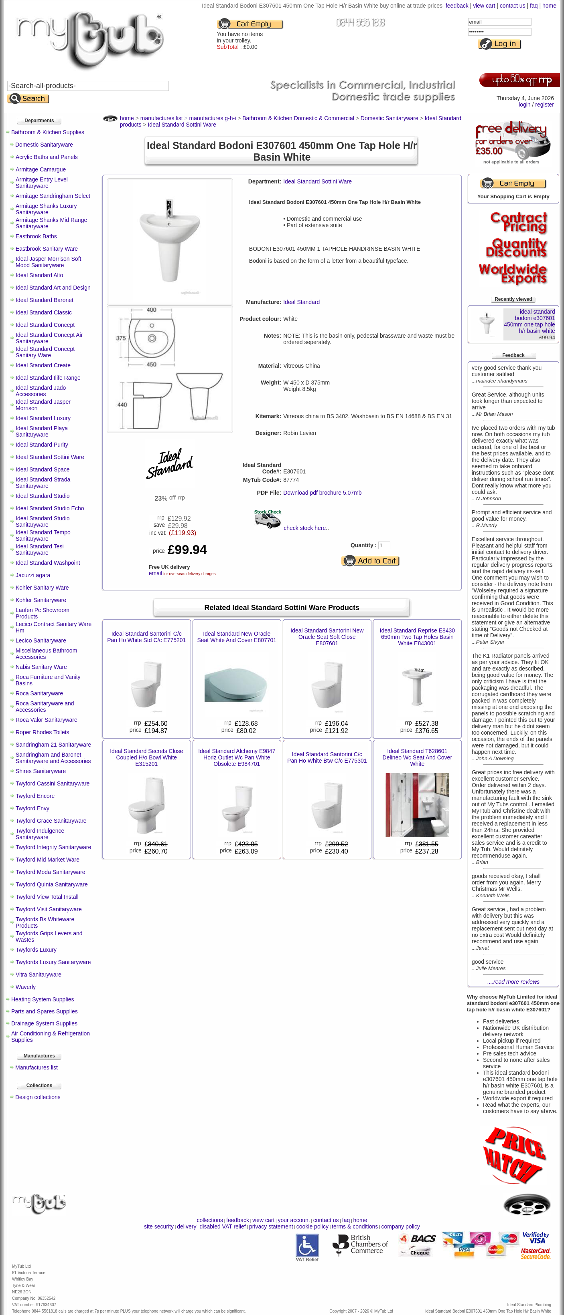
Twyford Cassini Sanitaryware (52, 783)
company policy (400, 1226)
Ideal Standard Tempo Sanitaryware (43, 535)
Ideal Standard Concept (45, 325)
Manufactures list (36, 1067)
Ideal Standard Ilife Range (48, 378)
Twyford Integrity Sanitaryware (53, 847)
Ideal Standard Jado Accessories (41, 391)
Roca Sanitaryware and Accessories (45, 706)
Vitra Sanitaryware (38, 974)
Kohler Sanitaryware (41, 600)
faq (534, 5)
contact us (512, 5)
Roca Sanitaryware (39, 693)
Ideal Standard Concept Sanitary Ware (45, 352)
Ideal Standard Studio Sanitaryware (43, 521)
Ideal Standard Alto (39, 275)
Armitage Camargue (41, 169)
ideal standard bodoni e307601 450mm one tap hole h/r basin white (529, 321)
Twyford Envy (32, 808)
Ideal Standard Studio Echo (50, 508)
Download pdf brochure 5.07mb (322, 492)
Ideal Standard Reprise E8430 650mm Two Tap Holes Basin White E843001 (417, 636)
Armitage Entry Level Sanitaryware (42, 182)
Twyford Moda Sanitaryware (50, 872)
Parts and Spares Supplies (44, 1011)
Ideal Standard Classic (44, 312)
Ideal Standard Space (43, 469)
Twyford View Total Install (47, 897)
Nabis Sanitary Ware (41, 667)
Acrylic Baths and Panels (47, 157)
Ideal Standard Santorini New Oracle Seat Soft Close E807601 (326, 636)
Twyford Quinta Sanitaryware (52, 884)
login (525, 104)
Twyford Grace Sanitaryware (51, 821)
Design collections (38, 1097)
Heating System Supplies (42, 999)
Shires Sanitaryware (41, 771)
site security (159, 1226)
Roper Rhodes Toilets (42, 732)
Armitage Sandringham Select (53, 196)
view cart (484, 5)
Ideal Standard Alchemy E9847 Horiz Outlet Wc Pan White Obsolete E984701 (236, 757)
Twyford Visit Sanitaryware (49, 909)
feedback (457, 5)
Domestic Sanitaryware (44, 144)
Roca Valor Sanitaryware (46, 720)
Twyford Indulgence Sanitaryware (40, 834)
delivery (186, 1226)
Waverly (26, 987)
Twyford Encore (35, 796)
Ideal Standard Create (43, 365)
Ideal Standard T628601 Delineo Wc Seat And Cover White (417, 757)
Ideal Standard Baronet (44, 300)
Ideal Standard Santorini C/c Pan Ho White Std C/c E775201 (146, 636)
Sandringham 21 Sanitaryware (53, 744)
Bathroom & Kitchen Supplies (47, 132)
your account (294, 1220)
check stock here (305, 528)
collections (210, 1220)
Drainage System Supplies (44, 1023)
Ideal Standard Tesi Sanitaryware (40, 549)
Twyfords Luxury (36, 949)
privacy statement (271, 1226)
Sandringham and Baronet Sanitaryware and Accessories (53, 757)
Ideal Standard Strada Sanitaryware (43, 482)
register (544, 104)
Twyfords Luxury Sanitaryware (53, 962)
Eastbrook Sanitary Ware (47, 249)
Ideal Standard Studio (43, 496)
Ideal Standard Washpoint (48, 563)
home (549, 5)
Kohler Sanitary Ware (42, 587)
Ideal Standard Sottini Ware (50, 457)
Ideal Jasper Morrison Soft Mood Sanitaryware (48, 262)
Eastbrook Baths (36, 236)
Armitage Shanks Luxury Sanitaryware (46, 209)
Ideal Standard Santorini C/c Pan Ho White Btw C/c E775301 (327, 757)
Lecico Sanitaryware (41, 640)
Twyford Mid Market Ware (47, 859)
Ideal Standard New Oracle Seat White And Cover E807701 (236, 636)
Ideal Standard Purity (42, 444)
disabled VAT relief (223, 1226)
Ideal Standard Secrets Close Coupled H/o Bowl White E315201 (146, 757)
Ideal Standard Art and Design (53, 287)
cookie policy (312, 1226)
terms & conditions (355, 1226)
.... (513, 982)
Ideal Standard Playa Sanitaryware (42, 431)
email (155, 573)
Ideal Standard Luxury (43, 418)
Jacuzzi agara (33, 575)
